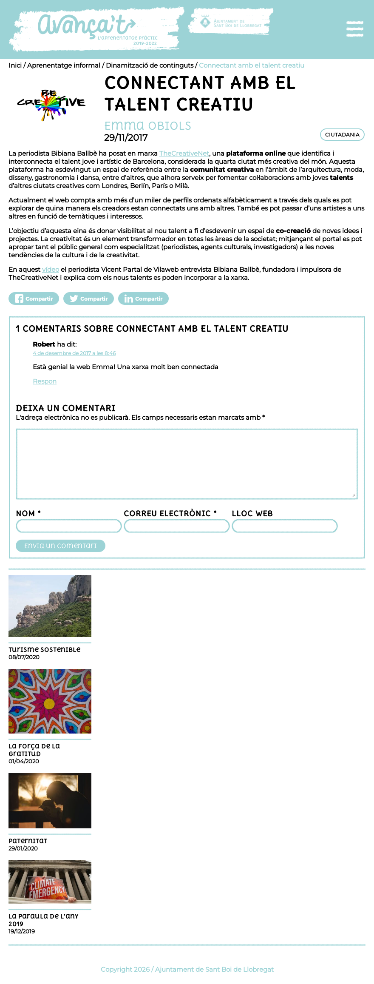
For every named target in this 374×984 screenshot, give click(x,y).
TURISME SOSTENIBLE (44, 650)
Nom (28, 513)
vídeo (50, 269)
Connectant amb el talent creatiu (251, 65)
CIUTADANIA (342, 134)
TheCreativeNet (184, 153)
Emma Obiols (147, 125)
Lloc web (252, 513)
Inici (15, 65)
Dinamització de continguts (149, 65)
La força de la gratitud (34, 750)
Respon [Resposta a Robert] (45, 381)
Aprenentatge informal (63, 65)
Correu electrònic (170, 513)
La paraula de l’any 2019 (43, 920)
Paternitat (27, 841)
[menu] (355, 29)
